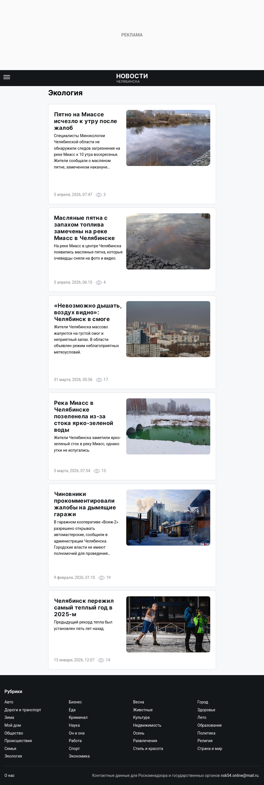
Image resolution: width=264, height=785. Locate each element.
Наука (74, 725)
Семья (10, 748)
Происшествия (18, 740)
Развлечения (145, 740)
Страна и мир (209, 748)
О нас (9, 775)
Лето (201, 717)
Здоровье (206, 710)
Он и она (77, 733)
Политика (206, 733)
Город (202, 702)
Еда (72, 710)
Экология (13, 756)
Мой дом (12, 725)
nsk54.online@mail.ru (240, 775)
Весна (138, 702)
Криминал (78, 717)
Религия (204, 740)
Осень (138, 733)
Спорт (74, 748)
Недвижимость (147, 725)
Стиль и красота (148, 748)
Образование (209, 725)
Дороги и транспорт (22, 710)
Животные (143, 710)
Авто (8, 702)
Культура (141, 717)
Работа (75, 740)
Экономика (79, 756)
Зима (9, 717)
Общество (13, 733)
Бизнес (75, 702)
